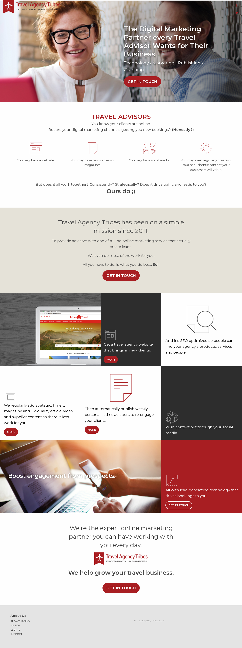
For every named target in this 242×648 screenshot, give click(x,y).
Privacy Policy (20, 619)
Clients (15, 627)
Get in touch (142, 79)
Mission (15, 623)
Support (16, 632)
